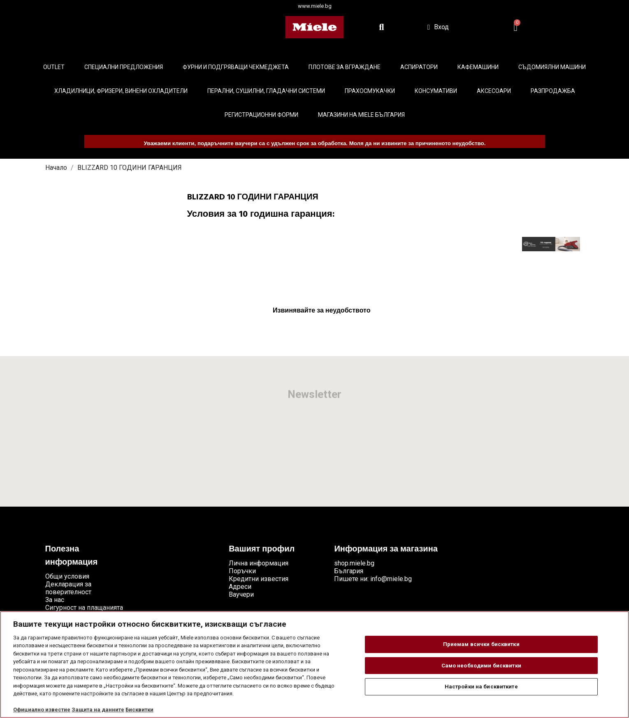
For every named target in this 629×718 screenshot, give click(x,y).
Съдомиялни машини (552, 67)
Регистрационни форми (261, 114)
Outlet (54, 67)
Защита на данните (98, 709)
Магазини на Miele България (361, 114)
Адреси (240, 587)
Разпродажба (553, 91)
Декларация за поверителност (68, 588)
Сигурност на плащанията (84, 607)
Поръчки (242, 571)
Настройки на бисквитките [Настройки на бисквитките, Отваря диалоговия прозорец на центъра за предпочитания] (481, 686)
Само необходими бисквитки (481, 665)
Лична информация (258, 563)
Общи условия (67, 576)
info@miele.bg (391, 579)
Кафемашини (478, 67)
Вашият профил (262, 549)
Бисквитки (139, 709)
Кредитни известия (258, 579)
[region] (314, 664)
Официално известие (41, 709)
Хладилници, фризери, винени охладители (121, 91)
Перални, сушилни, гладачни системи (266, 91)
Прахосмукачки (370, 91)
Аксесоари (494, 91)
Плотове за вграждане (345, 67)
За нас (54, 600)
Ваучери (241, 594)
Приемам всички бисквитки (481, 644)
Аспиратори (419, 67)
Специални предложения (123, 67)
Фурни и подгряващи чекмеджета (236, 67)
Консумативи (436, 91)
